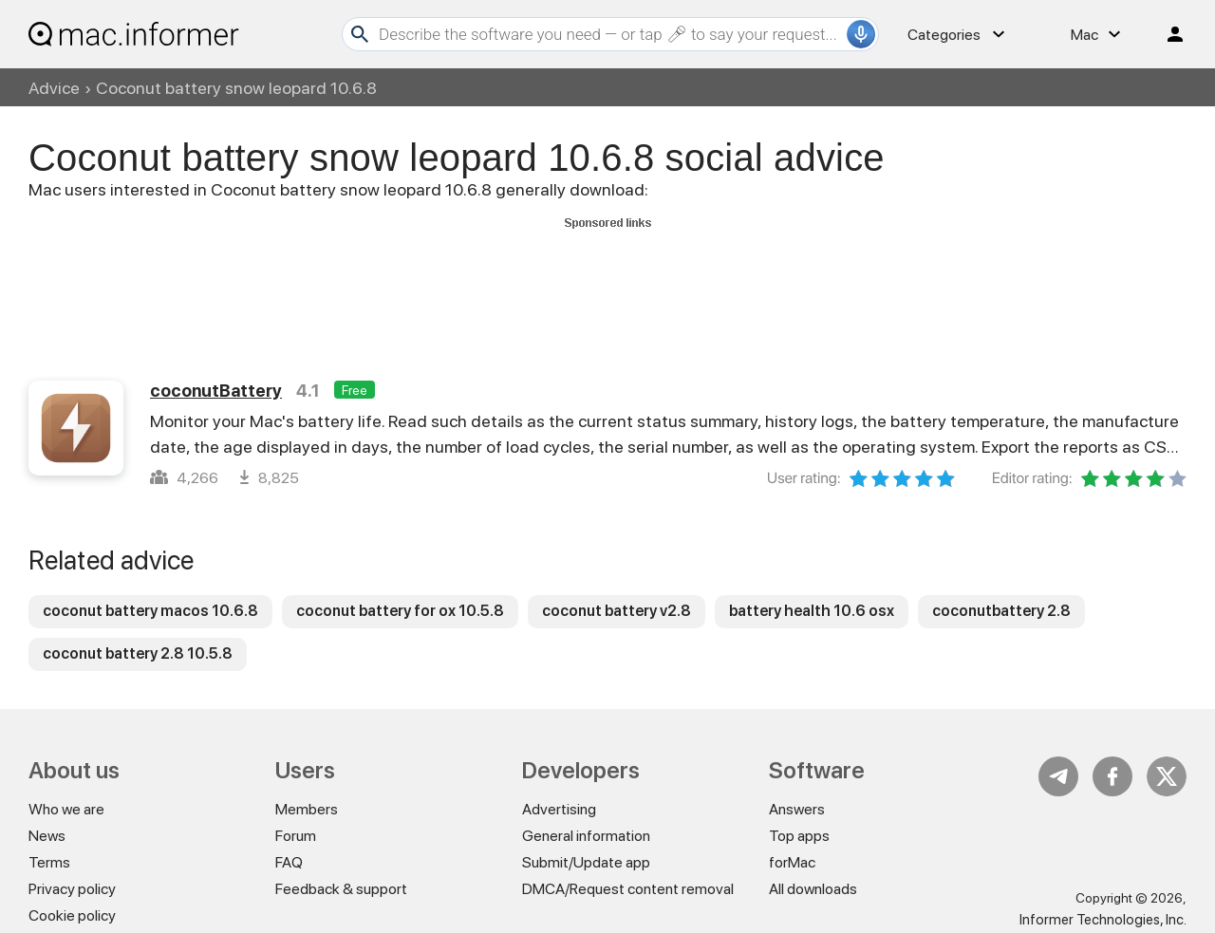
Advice (54, 88)
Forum (295, 836)
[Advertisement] (607, 278)
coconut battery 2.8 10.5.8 (138, 653)
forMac (792, 862)
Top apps (799, 836)
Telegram (1058, 776)
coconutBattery (216, 391)
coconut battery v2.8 (616, 611)
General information (586, 836)
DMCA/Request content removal (628, 889)
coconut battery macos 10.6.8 (150, 611)
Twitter (1167, 776)
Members (306, 809)
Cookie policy (72, 915)
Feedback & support (341, 889)
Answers (797, 809)
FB (1112, 776)
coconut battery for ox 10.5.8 (400, 611)
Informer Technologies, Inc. (1103, 919)
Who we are (66, 809)
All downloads (813, 889)
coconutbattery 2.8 (1001, 611)
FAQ (289, 862)
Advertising (559, 809)
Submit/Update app (586, 862)
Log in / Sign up (1166, 34)
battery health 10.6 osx (811, 611)
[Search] (610, 34)
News (46, 836)
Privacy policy (72, 889)
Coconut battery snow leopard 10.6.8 (236, 88)
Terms (49, 862)
